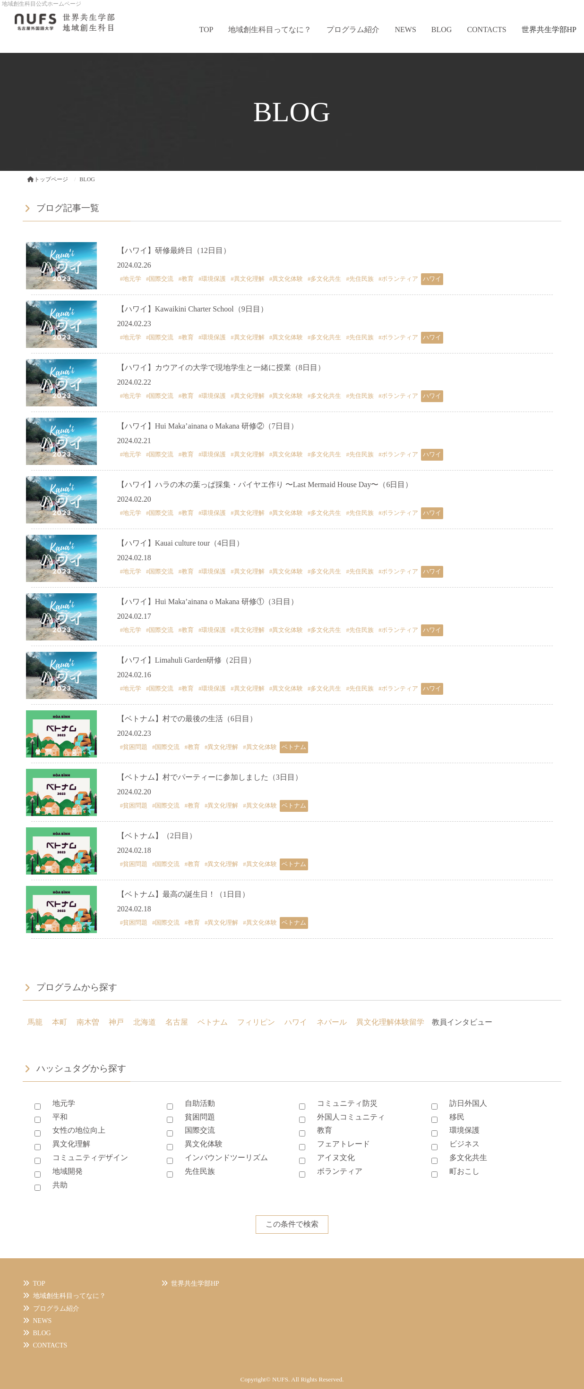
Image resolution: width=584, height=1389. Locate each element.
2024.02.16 (134, 675)
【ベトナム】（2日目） (157, 836)
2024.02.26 (134, 265)
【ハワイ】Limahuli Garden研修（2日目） (186, 660)
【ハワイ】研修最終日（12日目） (174, 250)
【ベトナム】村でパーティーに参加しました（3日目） (209, 777)
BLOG (441, 29)
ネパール (332, 1022)
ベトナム (213, 1022)
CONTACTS (486, 29)
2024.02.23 (134, 324)
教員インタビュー (462, 1022)
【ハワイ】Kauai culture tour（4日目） (180, 543)
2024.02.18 (134, 558)
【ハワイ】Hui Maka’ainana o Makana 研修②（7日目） (207, 426)
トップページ (47, 179)
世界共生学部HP (549, 29)
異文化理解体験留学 (390, 1022)
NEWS (405, 29)
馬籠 (35, 1022)
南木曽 (88, 1022)
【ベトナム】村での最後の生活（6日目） (187, 719)
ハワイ (295, 1022)
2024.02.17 (134, 616)
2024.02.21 (134, 441)
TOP (206, 29)
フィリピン (256, 1022)
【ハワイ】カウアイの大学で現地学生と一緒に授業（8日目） (221, 367)
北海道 (144, 1022)
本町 (59, 1022)
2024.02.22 (134, 382)
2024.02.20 (134, 499)
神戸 (116, 1022)
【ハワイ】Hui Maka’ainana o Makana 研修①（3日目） (207, 602)
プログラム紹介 (352, 29)
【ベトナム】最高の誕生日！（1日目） (183, 894)
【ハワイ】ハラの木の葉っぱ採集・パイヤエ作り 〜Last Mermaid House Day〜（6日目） (265, 484)
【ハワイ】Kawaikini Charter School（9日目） (192, 309)
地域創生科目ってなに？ (269, 29)
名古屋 (176, 1022)
